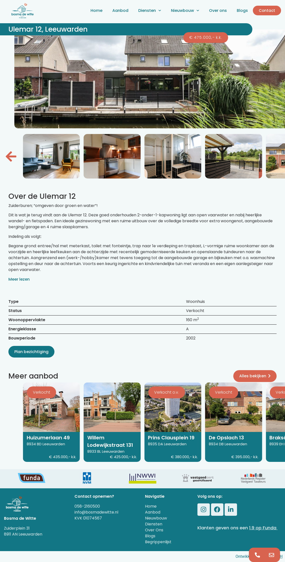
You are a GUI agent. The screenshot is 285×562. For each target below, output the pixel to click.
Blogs (242, 10)
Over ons (218, 10)
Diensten (149, 10)
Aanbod (120, 10)
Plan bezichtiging (31, 352)
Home (96, 10)
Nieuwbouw (185, 10)
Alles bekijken (255, 376)
